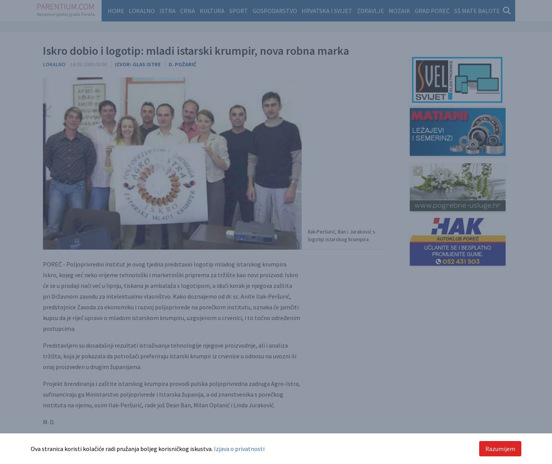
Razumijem (500, 449)
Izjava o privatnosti (239, 449)
